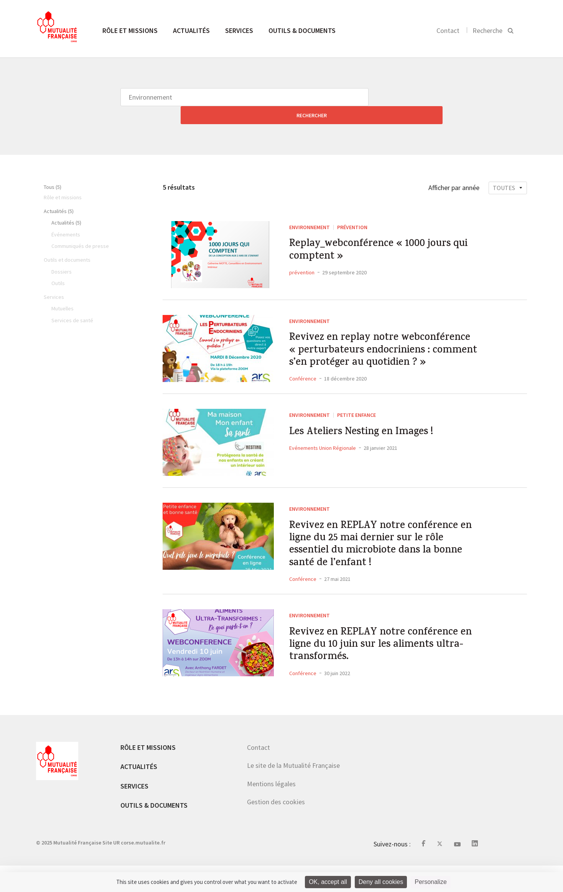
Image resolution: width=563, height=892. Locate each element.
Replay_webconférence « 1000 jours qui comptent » (380, 235)
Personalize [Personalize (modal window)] (431, 882)
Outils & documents (302, 30)
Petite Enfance (356, 421)
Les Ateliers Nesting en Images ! (371, 440)
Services (239, 30)
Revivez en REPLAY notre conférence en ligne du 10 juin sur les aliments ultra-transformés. (385, 667)
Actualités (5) (59, 193)
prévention (301, 260)
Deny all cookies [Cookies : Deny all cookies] (381, 882)
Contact (447, 30)
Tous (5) (52, 169)
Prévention (352, 209)
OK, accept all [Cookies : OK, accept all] (328, 882)
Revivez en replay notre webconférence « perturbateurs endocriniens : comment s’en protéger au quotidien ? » (371, 344)
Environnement (309, 209)
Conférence (302, 384)
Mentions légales (271, 810)
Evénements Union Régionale (322, 457)
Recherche (487, 30)
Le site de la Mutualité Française (293, 792)
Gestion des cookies (276, 828)
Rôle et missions (130, 30)
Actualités (191, 30)
